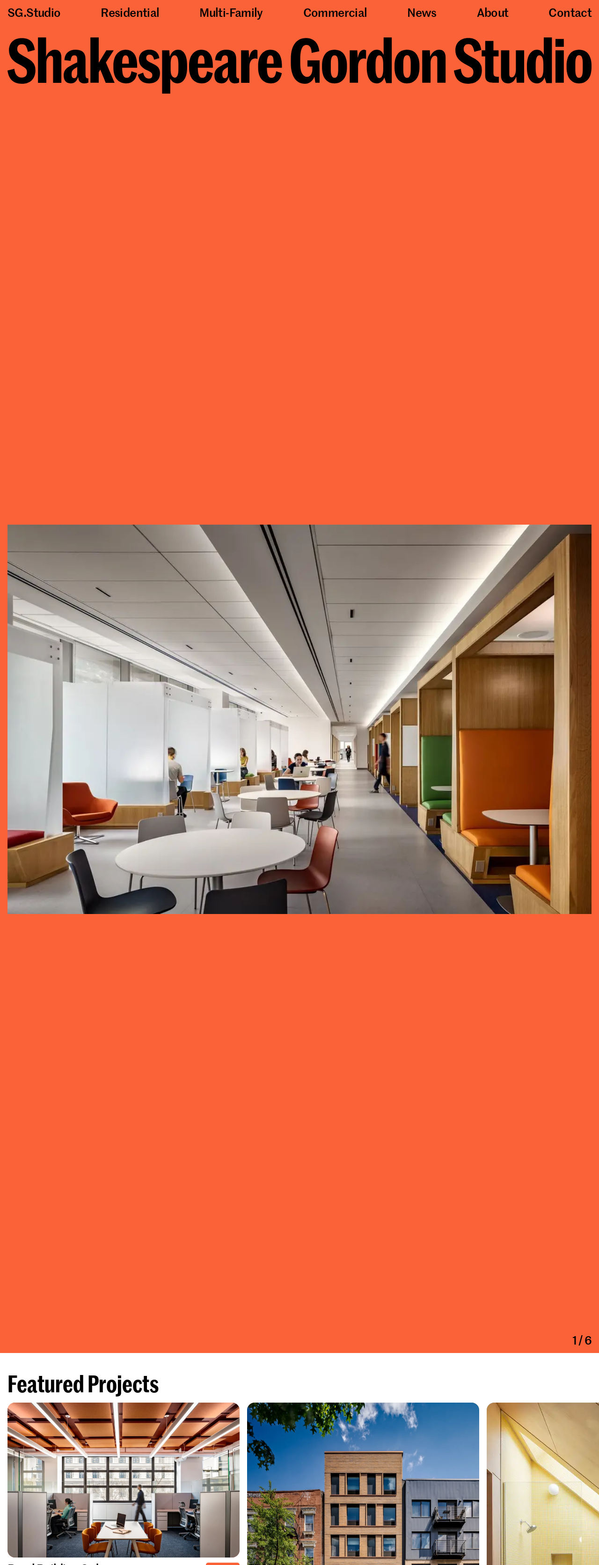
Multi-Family (231, 12)
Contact (570, 12)
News (422, 12)
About (493, 12)
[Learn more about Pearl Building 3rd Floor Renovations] (123, 1481)
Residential (130, 12)
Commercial (335, 12)
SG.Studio (33, 12)
